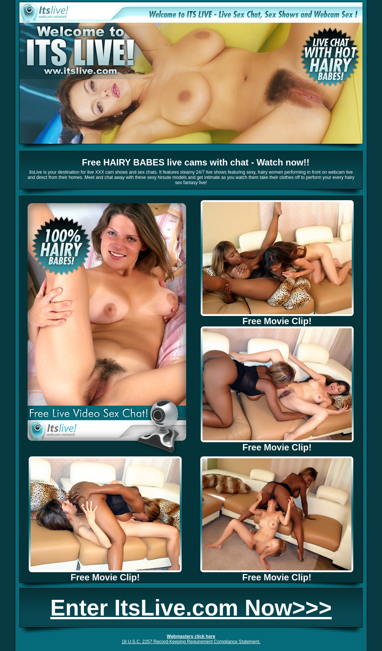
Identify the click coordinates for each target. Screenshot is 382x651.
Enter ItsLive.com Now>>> (191, 607)
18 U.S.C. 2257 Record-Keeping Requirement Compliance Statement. (191, 641)
